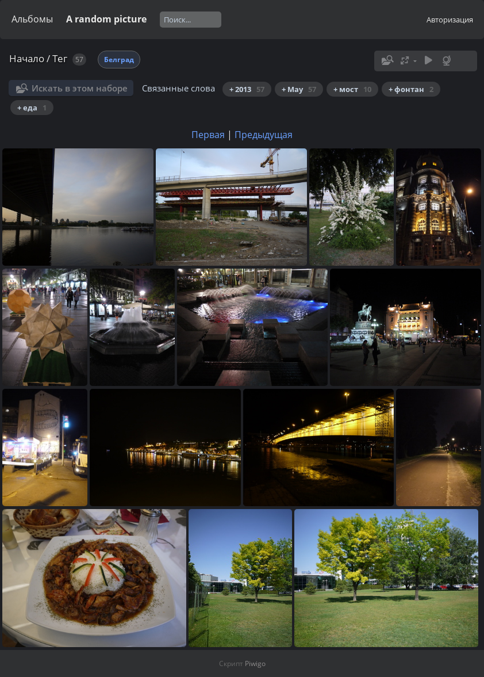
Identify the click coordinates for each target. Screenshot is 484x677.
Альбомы (32, 19)
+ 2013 (246, 89)
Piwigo (255, 663)
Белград (119, 59)
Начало (26, 58)
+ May (299, 89)
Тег (59, 58)
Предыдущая (264, 134)
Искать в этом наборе (80, 88)
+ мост (352, 89)
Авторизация (450, 19)
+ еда (32, 107)
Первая (208, 134)
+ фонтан (411, 89)
